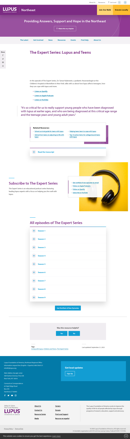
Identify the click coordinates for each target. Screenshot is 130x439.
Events (73, 40)
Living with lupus (37, 353)
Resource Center (40, 419)
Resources (101, 2)
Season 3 (39, 249)
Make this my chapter (66, 29)
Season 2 (39, 241)
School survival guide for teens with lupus (49, 132)
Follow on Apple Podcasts (81, 187)
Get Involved (38, 40)
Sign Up (70, 378)
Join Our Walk (105, 10)
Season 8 (39, 293)
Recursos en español (62, 423)
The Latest (24, 40)
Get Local (112, 2)
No (74, 338)
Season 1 (39, 232)
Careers (58, 410)
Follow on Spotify (79, 190)
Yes (61, 338)
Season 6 (39, 275)
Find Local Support (61, 419)
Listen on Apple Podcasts (45, 96)
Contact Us (38, 414)
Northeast (29, 10)
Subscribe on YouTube (80, 193)
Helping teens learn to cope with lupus (83, 132)
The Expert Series (62, 353)
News (50, 40)
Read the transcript (44, 153)
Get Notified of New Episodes (68, 312)
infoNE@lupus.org (10, 372)
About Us (92, 2)
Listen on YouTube (42, 100)
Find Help (84, 40)
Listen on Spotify (41, 92)
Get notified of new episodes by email (86, 184)
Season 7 (39, 284)
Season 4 (39, 258)
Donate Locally (121, 10)
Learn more (56, 436)
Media (37, 423)
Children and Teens (50, 353)
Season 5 (39, 267)
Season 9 (39, 301)
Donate (57, 414)
